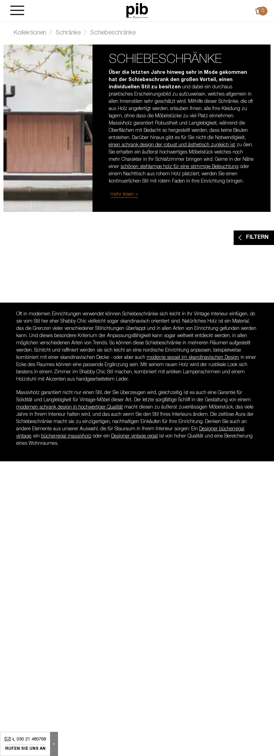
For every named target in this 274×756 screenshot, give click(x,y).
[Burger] (17, 11)
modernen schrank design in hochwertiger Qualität (69, 407)
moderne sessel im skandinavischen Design (193, 357)
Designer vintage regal (134, 436)
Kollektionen (30, 33)
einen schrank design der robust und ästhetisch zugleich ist (172, 145)
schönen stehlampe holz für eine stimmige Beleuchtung (179, 167)
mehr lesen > (124, 194)
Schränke (68, 33)
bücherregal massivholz (66, 436)
